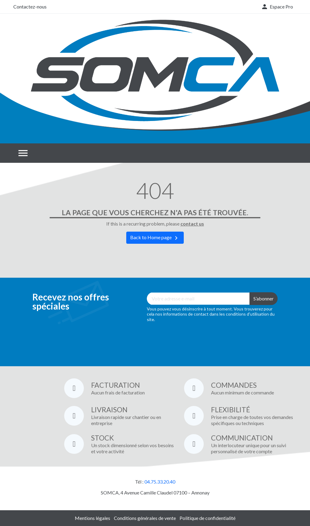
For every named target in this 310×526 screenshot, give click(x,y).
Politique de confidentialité (208, 518)
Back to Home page (155, 238)
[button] (277, 6)
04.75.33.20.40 (159, 481)
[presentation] (193, 340)
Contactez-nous (30, 6)
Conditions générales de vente (145, 518)
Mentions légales (92, 518)
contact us (192, 223)
